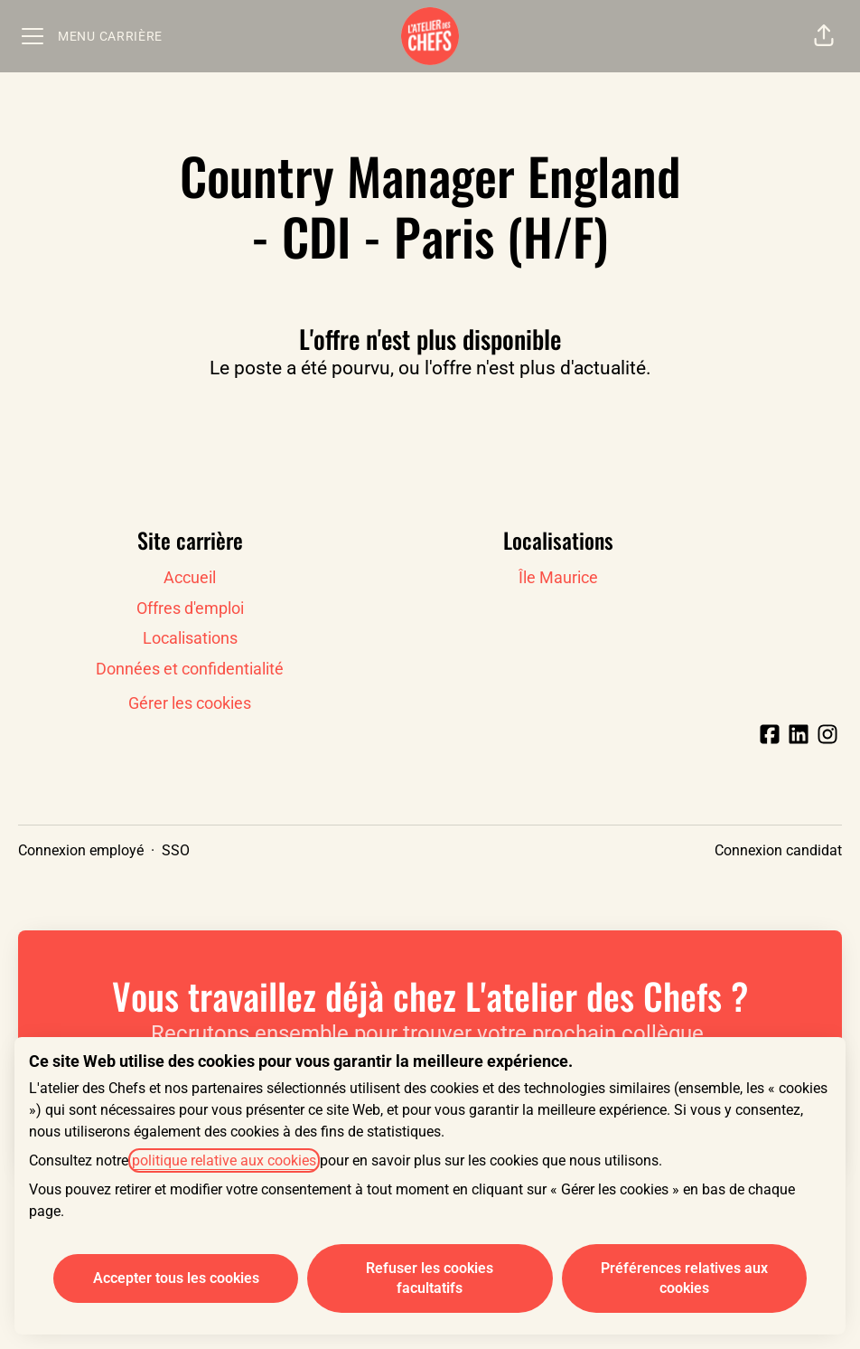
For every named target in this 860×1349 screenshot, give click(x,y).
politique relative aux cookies (224, 1160)
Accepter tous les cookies (176, 1278)
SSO (176, 850)
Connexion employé (81, 850)
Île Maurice (558, 577)
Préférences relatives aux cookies (684, 1278)
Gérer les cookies (189, 702)
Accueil (190, 577)
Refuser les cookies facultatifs (429, 1278)
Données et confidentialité (190, 668)
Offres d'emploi (190, 608)
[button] (824, 36)
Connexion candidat (778, 850)
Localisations (190, 637)
